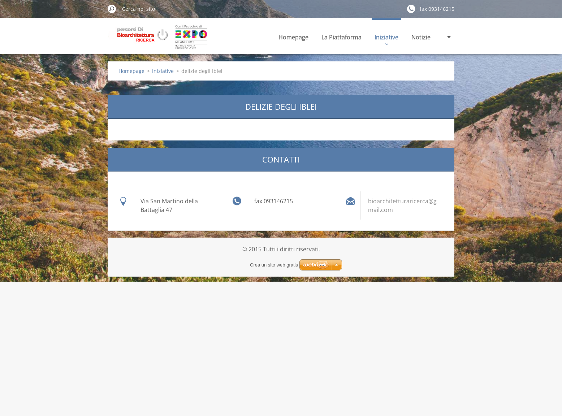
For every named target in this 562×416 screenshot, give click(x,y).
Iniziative (386, 39)
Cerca (112, 8)
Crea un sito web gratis (274, 265)
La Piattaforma (341, 37)
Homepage (293, 37)
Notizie (421, 37)
